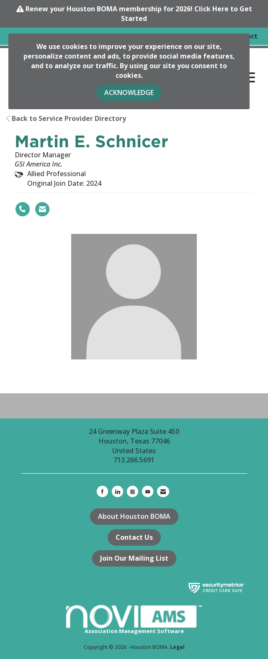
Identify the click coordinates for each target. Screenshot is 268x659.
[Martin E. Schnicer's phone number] (23, 209)
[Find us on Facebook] (102, 491)
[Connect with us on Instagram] (132, 491)
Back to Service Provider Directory (66, 118)
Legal (177, 647)
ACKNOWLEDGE (129, 92)
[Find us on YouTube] (147, 491)
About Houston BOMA (134, 516)
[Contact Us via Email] (163, 491)
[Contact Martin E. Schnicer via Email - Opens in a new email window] (42, 209)
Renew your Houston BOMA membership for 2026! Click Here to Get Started (139, 13)
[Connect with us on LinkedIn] (117, 491)
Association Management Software (134, 620)
